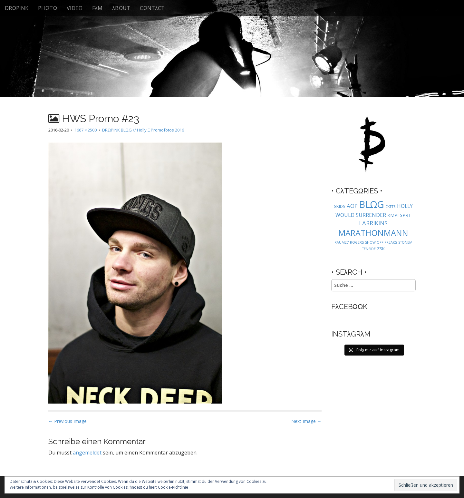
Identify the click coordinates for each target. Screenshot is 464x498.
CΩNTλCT (152, 8)
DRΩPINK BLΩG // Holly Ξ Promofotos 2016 (143, 130)
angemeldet (87, 452)
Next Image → (306, 421)
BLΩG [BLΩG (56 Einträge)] (371, 204)
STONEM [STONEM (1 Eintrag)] (405, 242)
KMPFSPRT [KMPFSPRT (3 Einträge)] (399, 215)
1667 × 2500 (85, 130)
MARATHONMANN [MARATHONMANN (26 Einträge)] (373, 232)
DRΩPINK (16, 8)
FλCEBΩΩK (349, 306)
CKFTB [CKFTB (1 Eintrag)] (390, 206)
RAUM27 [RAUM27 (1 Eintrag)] (341, 242)
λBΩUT (121, 8)
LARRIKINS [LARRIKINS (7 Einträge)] (373, 223)
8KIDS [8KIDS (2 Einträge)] (339, 206)
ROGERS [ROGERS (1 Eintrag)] (357, 242)
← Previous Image (67, 421)
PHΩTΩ (47, 8)
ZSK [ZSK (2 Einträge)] (381, 248)
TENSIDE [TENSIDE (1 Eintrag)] (369, 249)
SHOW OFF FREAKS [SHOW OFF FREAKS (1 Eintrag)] (381, 242)
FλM (97, 8)
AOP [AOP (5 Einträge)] (352, 206)
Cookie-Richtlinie (173, 487)
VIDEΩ (74, 8)
